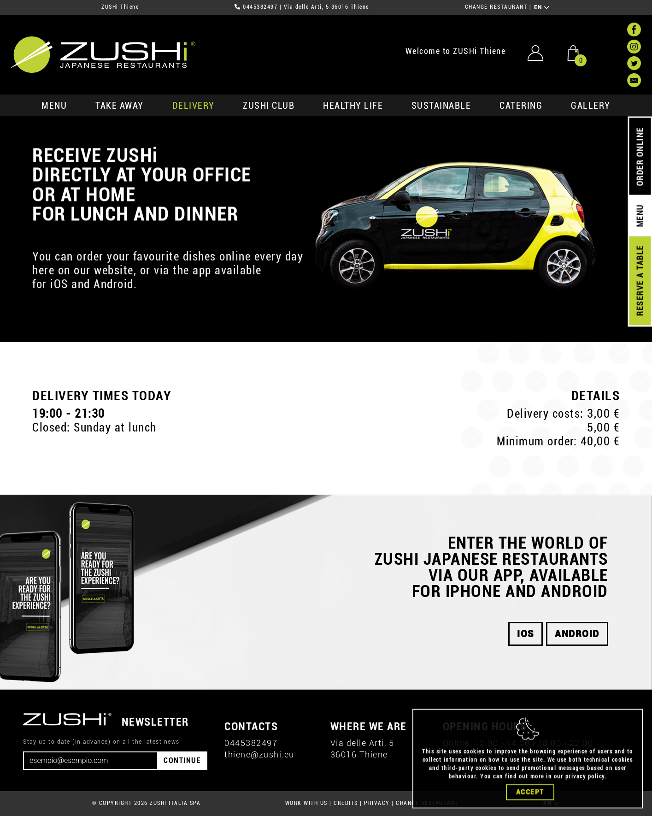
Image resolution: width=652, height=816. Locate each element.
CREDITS (346, 803)
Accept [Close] (530, 806)
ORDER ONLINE (640, 156)
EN (542, 7)
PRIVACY (377, 803)
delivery (193, 105)
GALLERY (591, 105)
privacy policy (585, 790)
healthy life (353, 105)
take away (119, 105)
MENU (54, 105)
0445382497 (260, 7)
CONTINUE (182, 760)
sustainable (441, 105)
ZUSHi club (268, 105)
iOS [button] (525, 633)
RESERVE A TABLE (640, 280)
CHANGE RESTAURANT (496, 7)
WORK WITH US (306, 803)
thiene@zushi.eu (259, 754)
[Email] (90, 760)
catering (520, 105)
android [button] (577, 633)
